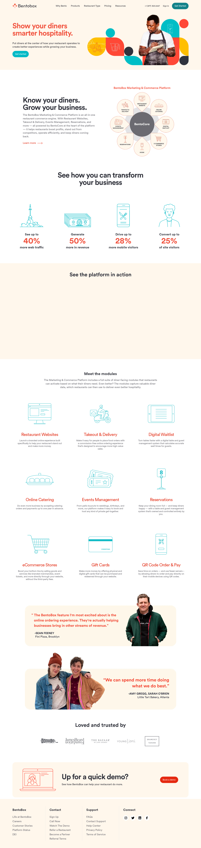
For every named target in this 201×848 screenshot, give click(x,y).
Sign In (166, 6)
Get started (20, 56)
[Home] (24, 6)
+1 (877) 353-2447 (152, 6)
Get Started (180, 6)
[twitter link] (132, 818)
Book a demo (169, 781)
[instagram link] (125, 818)
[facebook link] (146, 818)
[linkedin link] (139, 818)
